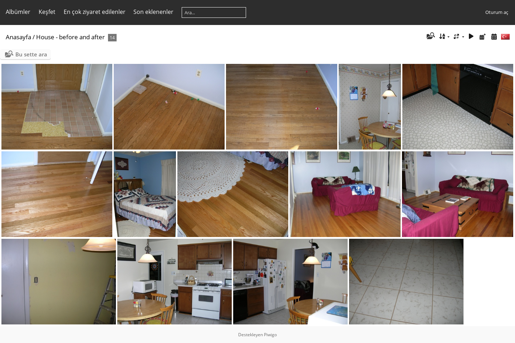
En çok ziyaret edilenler (95, 12)
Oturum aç (496, 12)
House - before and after (70, 37)
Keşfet (47, 12)
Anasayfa (18, 37)
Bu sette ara (31, 54)
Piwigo (270, 335)
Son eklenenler (153, 12)
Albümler (18, 12)
